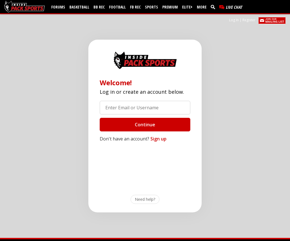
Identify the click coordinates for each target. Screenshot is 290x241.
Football (117, 7)
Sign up (158, 139)
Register (248, 20)
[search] (214, 7)
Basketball (79, 7)
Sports (151, 7)
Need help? (145, 199)
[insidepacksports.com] (25, 6)
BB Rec (99, 7)
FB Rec (135, 7)
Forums (58, 7)
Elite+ (187, 7)
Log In (234, 20)
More (201, 7)
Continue (145, 124)
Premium (170, 7)
